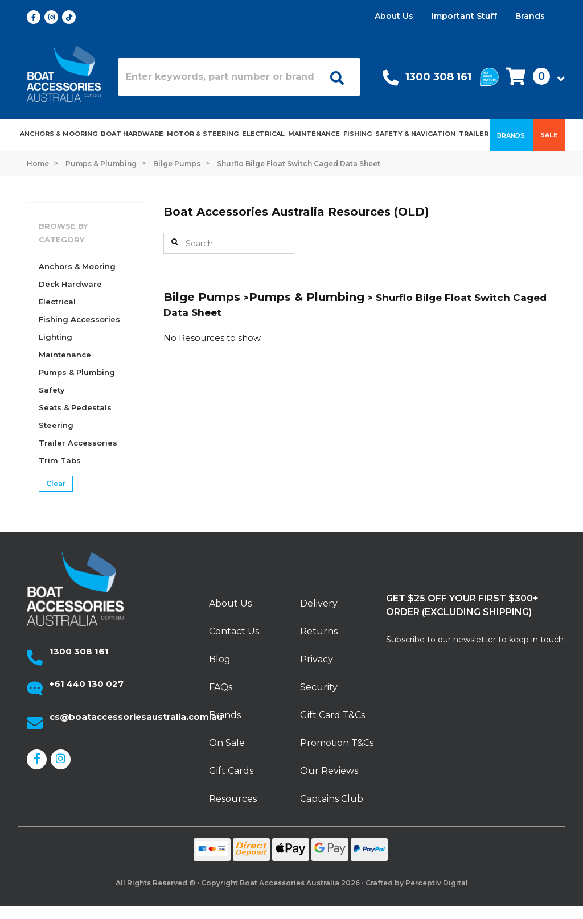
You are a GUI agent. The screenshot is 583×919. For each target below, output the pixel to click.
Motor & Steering (203, 134)
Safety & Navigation (415, 134)
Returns (319, 631)
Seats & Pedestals (75, 407)
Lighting (55, 336)
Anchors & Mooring (58, 134)
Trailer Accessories (78, 442)
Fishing (357, 134)
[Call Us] (391, 80)
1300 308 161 (438, 77)
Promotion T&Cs (336, 742)
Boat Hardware (132, 134)
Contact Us (234, 631)
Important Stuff (464, 16)
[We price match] (489, 76)
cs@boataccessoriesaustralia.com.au (136, 716)
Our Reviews (329, 770)
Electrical (263, 134)
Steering (56, 425)
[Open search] (337, 77)
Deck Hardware (70, 284)
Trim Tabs (60, 460)
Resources (233, 798)
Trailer (473, 134)
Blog (220, 659)
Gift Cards (231, 770)
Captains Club (331, 798)
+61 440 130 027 (87, 683)
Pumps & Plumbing (77, 372)
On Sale (227, 742)
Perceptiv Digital (436, 883)
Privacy (316, 659)
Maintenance (314, 134)
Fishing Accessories (79, 319)
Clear (55, 483)
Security (319, 687)
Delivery (319, 603)
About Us (394, 16)
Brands (530, 16)
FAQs (220, 687)
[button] (532, 77)
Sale (549, 135)
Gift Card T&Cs (332, 715)
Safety (52, 389)
